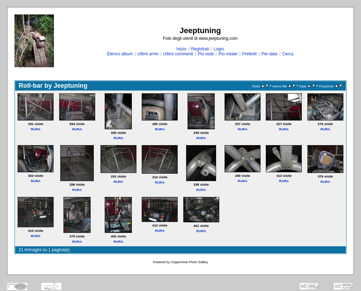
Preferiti (249, 53)
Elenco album (120, 53)
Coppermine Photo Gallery (189, 262)
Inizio (181, 49)
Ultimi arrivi (147, 53)
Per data (269, 53)
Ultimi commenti (178, 53)
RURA (36, 129)
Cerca (287, 53)
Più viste (206, 53)
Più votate (228, 53)
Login (219, 49)
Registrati (200, 49)
